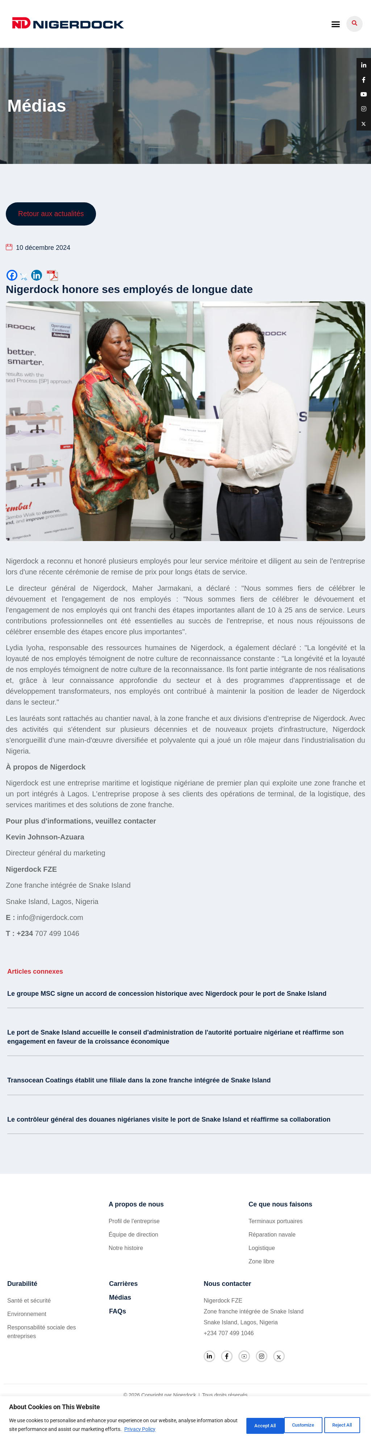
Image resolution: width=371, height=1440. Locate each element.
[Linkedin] (36, 276)
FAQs (117, 1312)
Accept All (339, 1425)
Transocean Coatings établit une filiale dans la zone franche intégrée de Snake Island (139, 1081)
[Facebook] (12, 276)
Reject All (293, 1425)
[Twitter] (24, 276)
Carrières (123, 1284)
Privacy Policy (181, 1429)
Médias (120, 1298)
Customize (246, 1425)
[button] (335, 24)
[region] (185, 1418)
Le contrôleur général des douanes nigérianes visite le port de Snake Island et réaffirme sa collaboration (168, 1119)
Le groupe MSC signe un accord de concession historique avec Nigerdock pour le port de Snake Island (166, 994)
